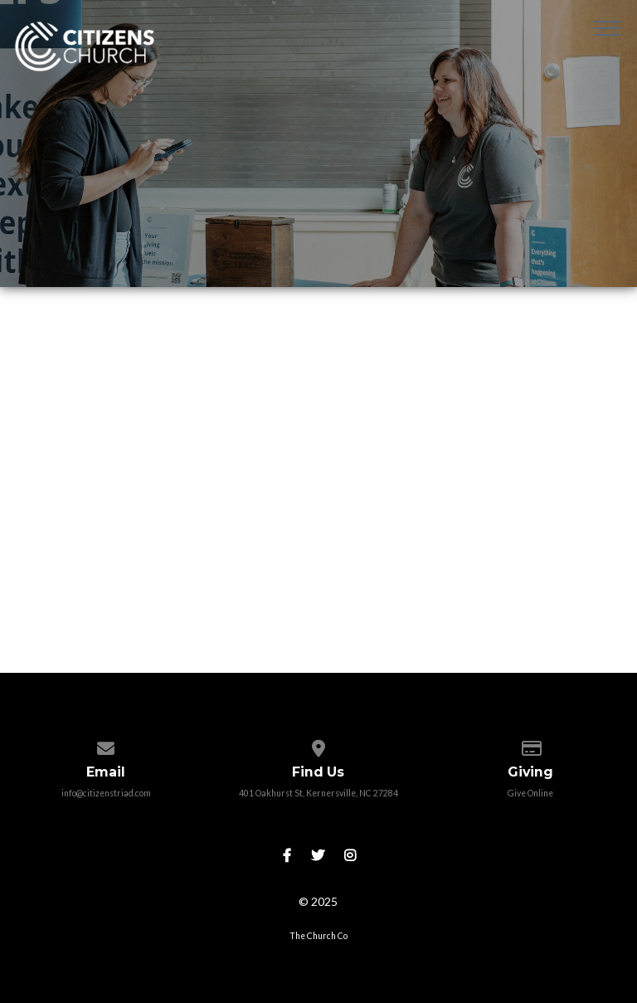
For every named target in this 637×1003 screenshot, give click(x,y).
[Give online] (530, 745)
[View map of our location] (318, 745)
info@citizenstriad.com (106, 793)
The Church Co (318, 936)
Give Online (530, 793)
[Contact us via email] (106, 745)
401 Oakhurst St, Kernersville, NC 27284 (318, 793)
